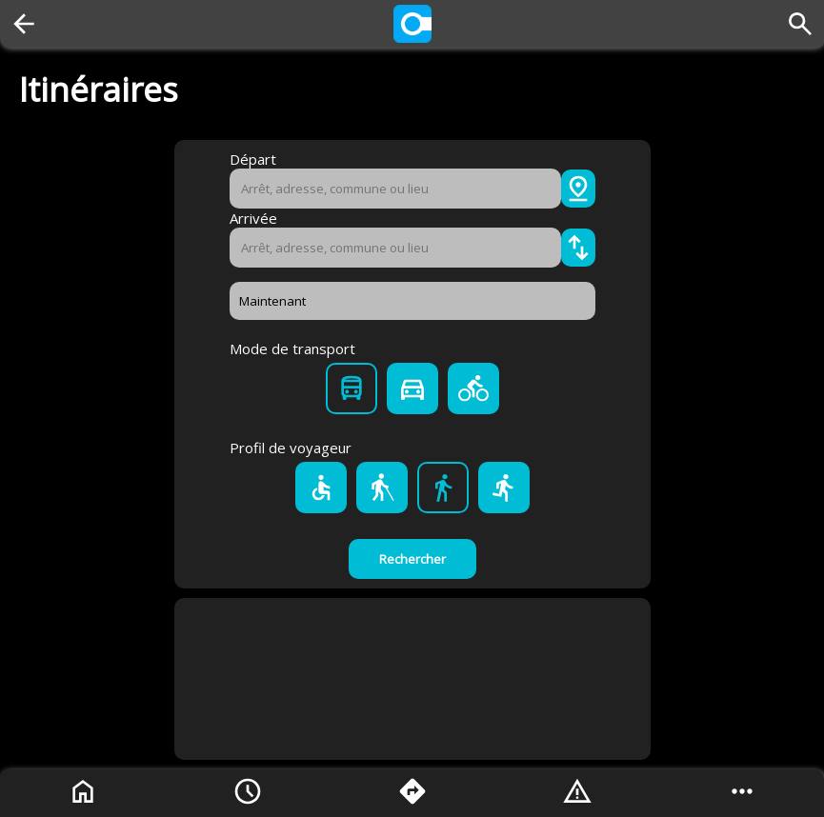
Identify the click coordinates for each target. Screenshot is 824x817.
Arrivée (253, 218)
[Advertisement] (412, 679)
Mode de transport (292, 348)
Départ (253, 159)
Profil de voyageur (291, 447)
